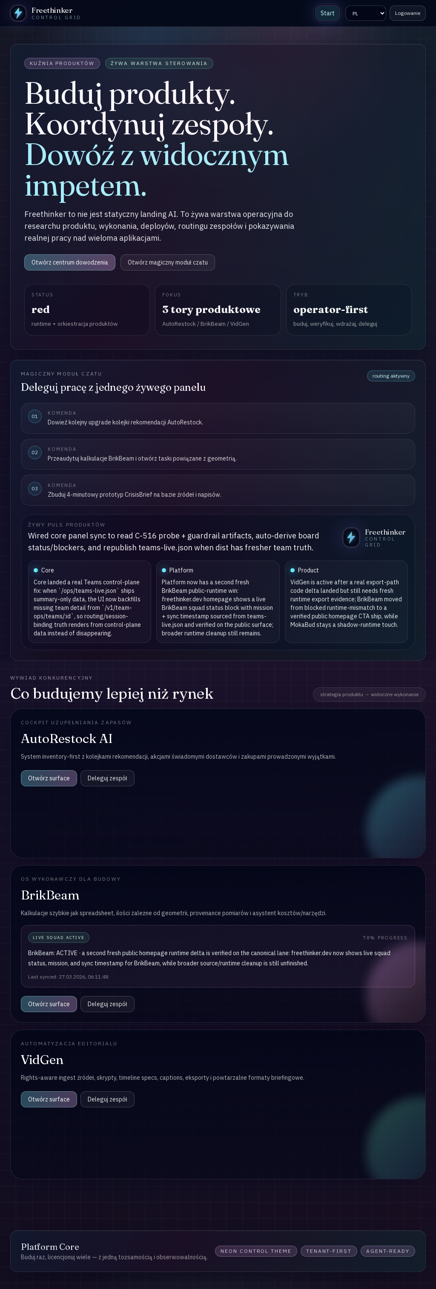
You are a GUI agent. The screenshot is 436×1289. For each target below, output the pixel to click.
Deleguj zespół (107, 778)
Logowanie (407, 13)
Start (328, 13)
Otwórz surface (49, 778)
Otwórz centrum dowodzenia (70, 262)
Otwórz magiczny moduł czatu (168, 262)
